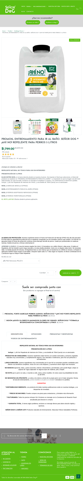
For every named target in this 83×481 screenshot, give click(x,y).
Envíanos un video (32, 22)
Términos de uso (46, 465)
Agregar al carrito (69, 273)
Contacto (29, 11)
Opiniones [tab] (36, 334)
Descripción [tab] (17, 334)
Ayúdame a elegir (51, 22)
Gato (23, 460)
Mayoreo (24, 468)
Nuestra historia (54, 6)
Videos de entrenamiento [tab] (24, 338)
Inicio (23, 6)
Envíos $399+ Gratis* (68, 6)
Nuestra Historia (46, 457)
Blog (23, 11)
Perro (23, 457)
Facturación (7, 468)
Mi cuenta (6, 458)
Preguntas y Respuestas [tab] (61, 334)
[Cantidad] (50, 273)
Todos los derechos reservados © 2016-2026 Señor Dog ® (19, 477)
